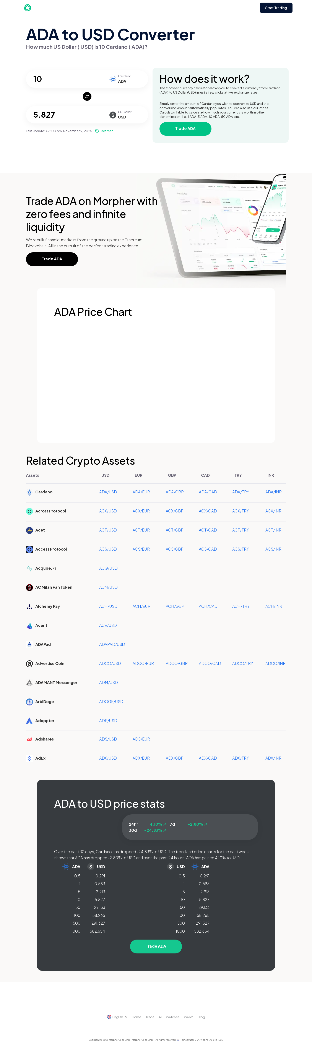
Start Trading (276, 7)
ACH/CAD (208, 606)
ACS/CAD (208, 548)
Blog (201, 1017)
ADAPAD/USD (112, 644)
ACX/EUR (141, 510)
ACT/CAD (208, 529)
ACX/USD (108, 510)
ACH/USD (108, 606)
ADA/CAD (208, 491)
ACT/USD (108, 529)
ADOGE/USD (111, 701)
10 (78, 899)
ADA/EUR (141, 491)
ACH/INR (273, 606)
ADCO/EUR (143, 663)
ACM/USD (108, 587)
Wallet (188, 1017)
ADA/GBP (175, 491)
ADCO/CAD (210, 663)
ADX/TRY (240, 757)
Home (136, 1017)
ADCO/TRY (242, 663)
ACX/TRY (240, 510)
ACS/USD (108, 548)
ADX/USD (108, 757)
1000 (75, 931)
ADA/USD (108, 491)
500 (76, 923)
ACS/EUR (141, 548)
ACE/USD (108, 625)
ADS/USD (108, 738)
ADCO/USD (110, 663)
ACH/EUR (141, 606)
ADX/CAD (208, 757)
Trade (150, 1017)
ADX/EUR (141, 757)
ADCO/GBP (177, 663)
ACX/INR (273, 510)
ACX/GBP (175, 510)
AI (160, 1017)
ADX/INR (273, 757)
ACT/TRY (240, 529)
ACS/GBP (175, 548)
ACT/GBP (175, 529)
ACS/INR (273, 548)
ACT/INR (273, 529)
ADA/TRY (240, 491)
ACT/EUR (141, 529)
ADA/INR (273, 491)
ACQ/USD (108, 568)
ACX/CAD (208, 510)
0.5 (77, 875)
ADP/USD (108, 720)
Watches (173, 1017)
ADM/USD (108, 682)
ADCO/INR (275, 663)
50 (77, 907)
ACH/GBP (175, 606)
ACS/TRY (240, 548)
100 (77, 915)
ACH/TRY (241, 606)
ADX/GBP (175, 757)
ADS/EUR (141, 738)
